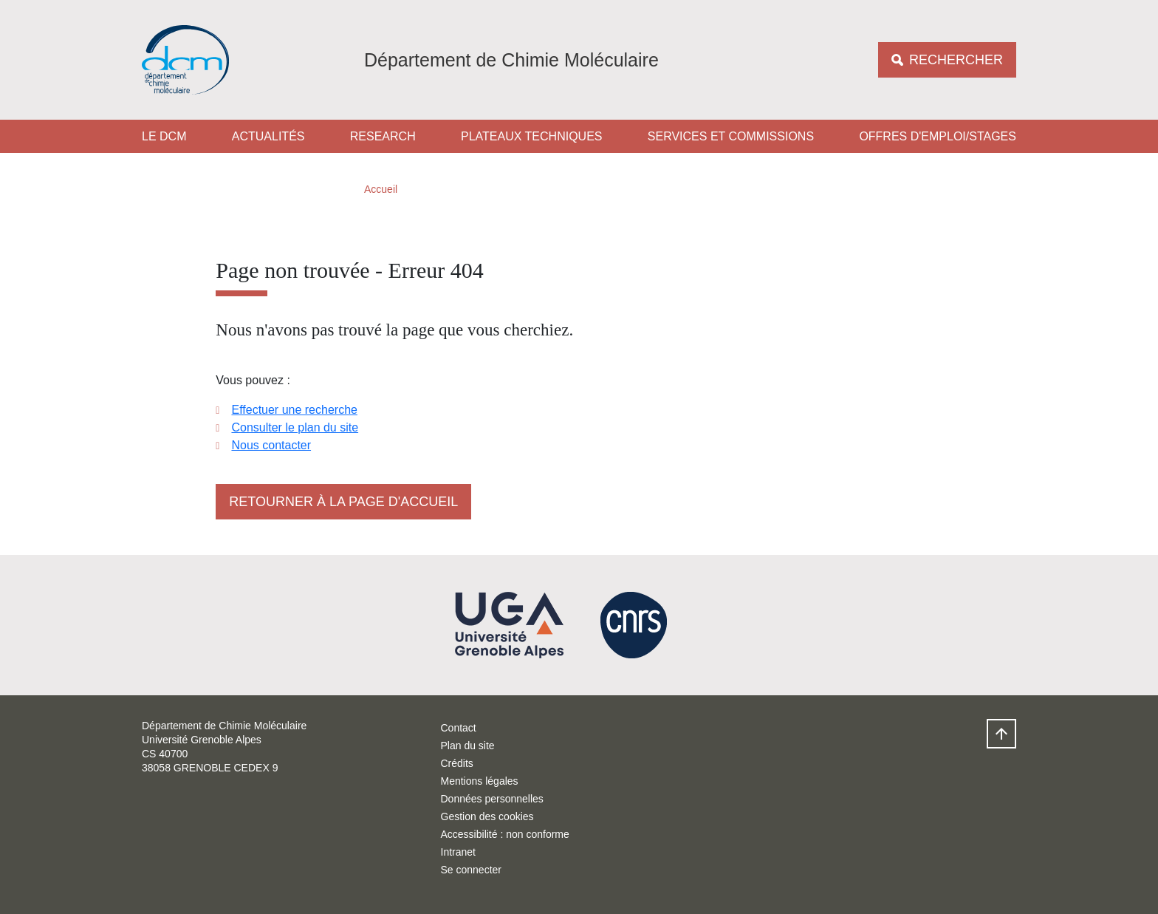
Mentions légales (479, 781)
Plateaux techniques (531, 136)
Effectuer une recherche (294, 409)
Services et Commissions (731, 136)
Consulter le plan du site (294, 427)
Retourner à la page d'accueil (343, 501)
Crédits (457, 763)
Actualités (268, 136)
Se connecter (471, 870)
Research (383, 136)
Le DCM (164, 136)
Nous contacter (271, 445)
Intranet (458, 852)
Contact (458, 728)
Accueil (380, 189)
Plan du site (468, 745)
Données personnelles (492, 799)
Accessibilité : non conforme (505, 834)
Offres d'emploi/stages (937, 136)
